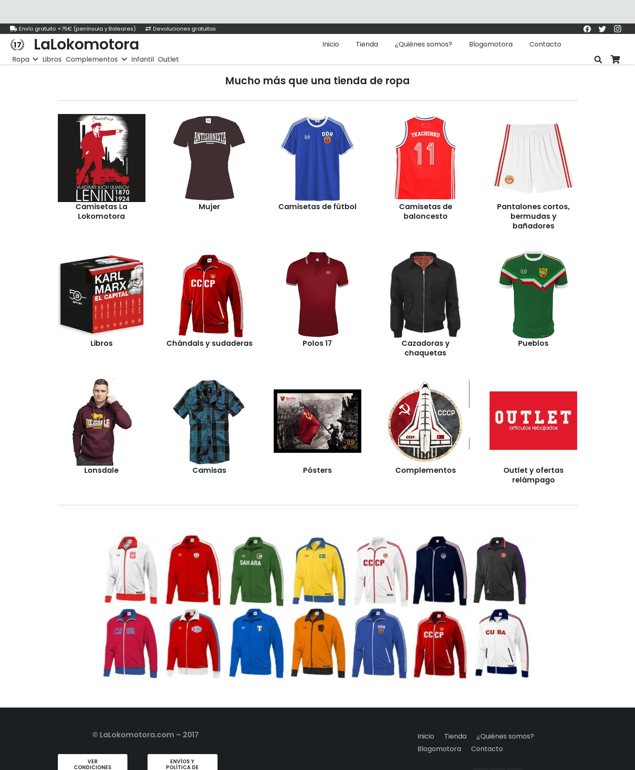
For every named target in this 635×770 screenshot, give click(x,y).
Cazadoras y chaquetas (426, 348)
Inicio (425, 736)
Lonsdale (101, 470)
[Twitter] (602, 28)
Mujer (209, 207)
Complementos (425, 470)
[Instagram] (617, 28)
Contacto (487, 749)
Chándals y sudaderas (209, 343)
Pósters (317, 470)
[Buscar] (598, 59)
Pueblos (533, 343)
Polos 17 (317, 343)
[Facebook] (587, 28)
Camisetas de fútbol (317, 207)
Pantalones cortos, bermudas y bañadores (533, 216)
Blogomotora (439, 749)
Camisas (209, 470)
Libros (102, 343)
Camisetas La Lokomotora (101, 211)
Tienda (455, 736)
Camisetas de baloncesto (425, 211)
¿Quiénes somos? (505, 736)
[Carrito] (615, 59)
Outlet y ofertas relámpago (533, 475)
